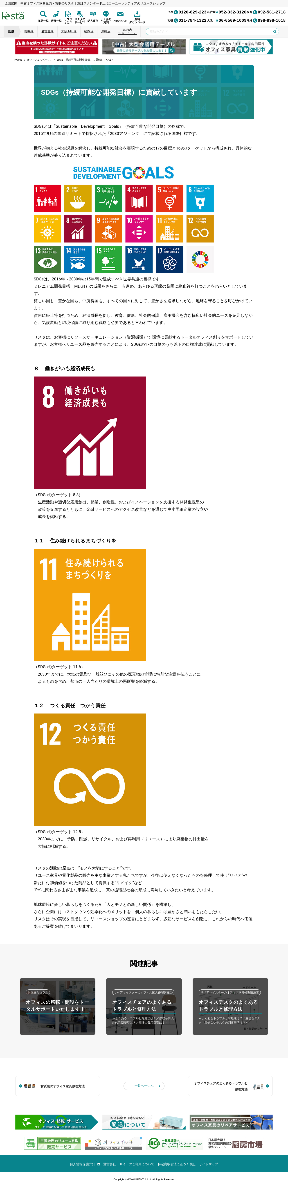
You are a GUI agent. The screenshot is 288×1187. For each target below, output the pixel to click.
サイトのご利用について (137, 1164)
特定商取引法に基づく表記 (177, 1164)
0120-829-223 (187, 12)
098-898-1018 (266, 20)
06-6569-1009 (227, 20)
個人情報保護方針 (85, 1164)
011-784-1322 (187, 20)
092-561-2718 (266, 12)
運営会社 (110, 1164)
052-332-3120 (227, 12)
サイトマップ (208, 1164)
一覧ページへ (144, 1086)
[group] (56, 46)
